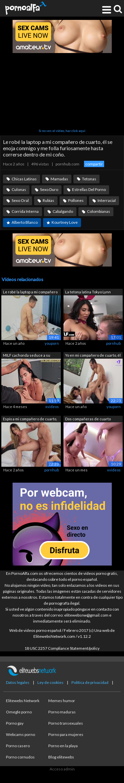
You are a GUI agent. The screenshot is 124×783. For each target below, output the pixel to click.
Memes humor (61, 700)
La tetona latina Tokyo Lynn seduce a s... (88, 292)
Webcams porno (20, 734)
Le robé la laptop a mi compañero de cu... (30, 292)
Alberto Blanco (25, 222)
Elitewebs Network (22, 700)
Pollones (76, 200)
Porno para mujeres (65, 734)
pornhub (113, 343)
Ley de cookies (50, 682)
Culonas (19, 189)
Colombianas (98, 211)
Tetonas (89, 178)
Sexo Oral (20, 200)
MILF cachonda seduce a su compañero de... (26, 356)
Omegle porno (19, 711)
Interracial (107, 200)
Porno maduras (62, 711)
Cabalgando (63, 211)
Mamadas (59, 178)
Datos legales (17, 682)
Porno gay (14, 723)
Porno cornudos (20, 756)
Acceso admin (62, 768)
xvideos (52, 406)
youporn (52, 343)
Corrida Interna (25, 211)
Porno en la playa (63, 745)
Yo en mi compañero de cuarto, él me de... (93, 356)
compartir (94, 163)
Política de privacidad (89, 682)
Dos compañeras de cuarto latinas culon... (88, 419)
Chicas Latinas (24, 178)
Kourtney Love (65, 222)
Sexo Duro (49, 189)
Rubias (48, 200)
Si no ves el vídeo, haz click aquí (62, 131)
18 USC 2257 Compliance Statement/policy (62, 648)
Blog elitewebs (61, 756)
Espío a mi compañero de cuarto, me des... (30, 419)
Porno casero (18, 745)
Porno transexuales (65, 723)
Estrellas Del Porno (89, 189)
